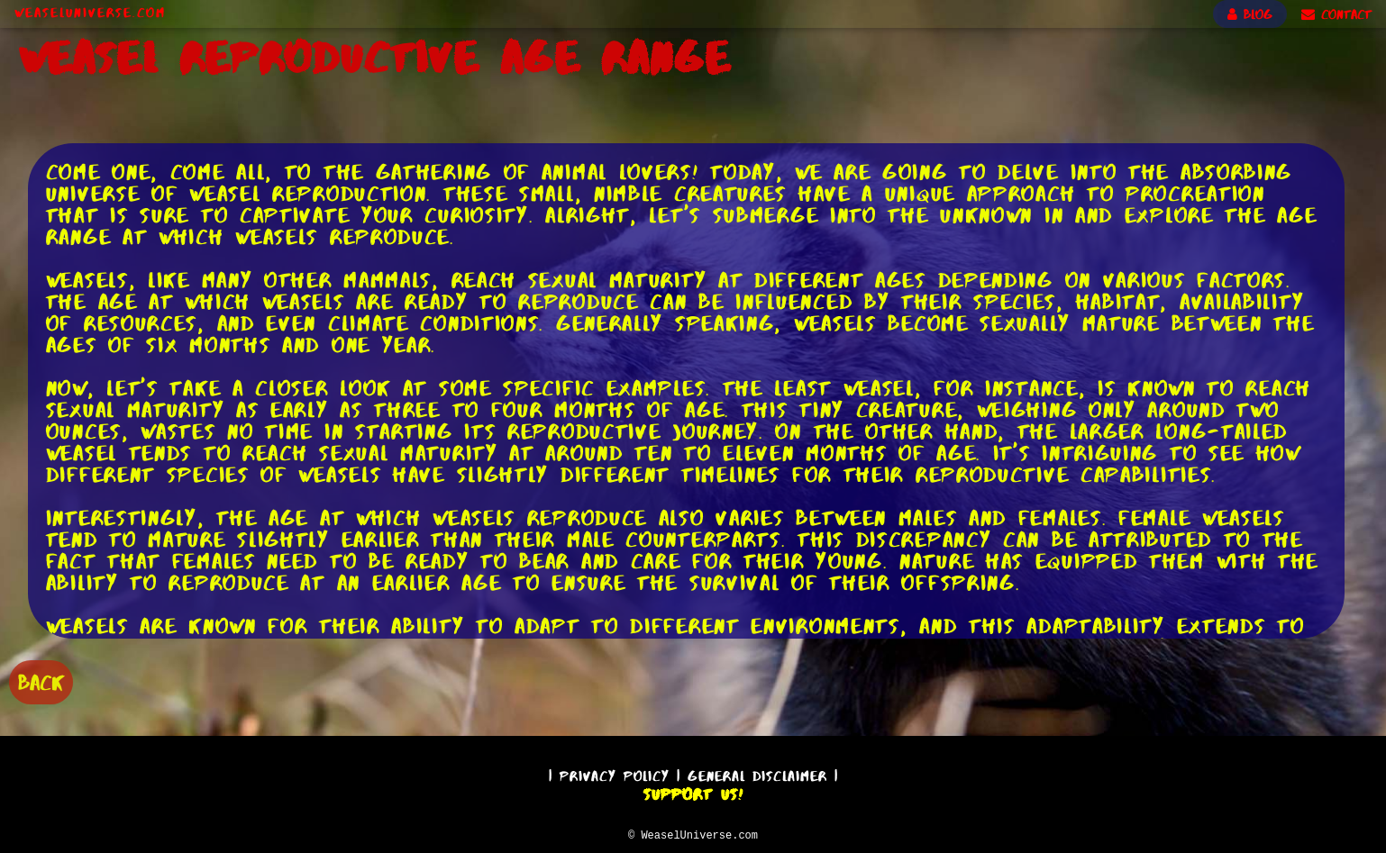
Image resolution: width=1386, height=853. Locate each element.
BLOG (1249, 14)
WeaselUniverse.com (90, 13)
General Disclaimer (757, 773)
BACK (41, 680)
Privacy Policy (615, 773)
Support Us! (693, 792)
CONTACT (1336, 14)
